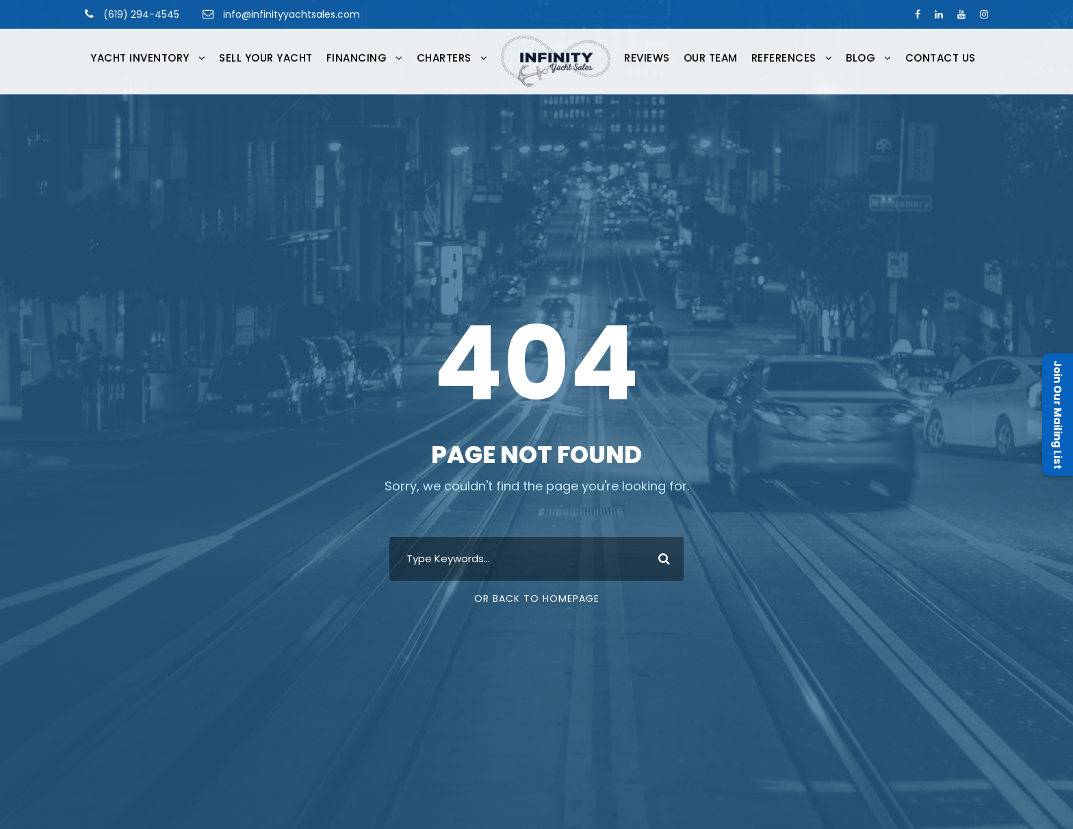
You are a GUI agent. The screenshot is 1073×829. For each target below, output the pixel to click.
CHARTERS (444, 58)
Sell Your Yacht (266, 58)
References (783, 58)
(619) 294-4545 (140, 14)
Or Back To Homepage (536, 598)
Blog (860, 58)
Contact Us (940, 58)
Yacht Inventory (140, 58)
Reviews (647, 58)
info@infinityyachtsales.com (291, 14)
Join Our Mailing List (1057, 414)
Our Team (711, 58)
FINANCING (356, 58)
